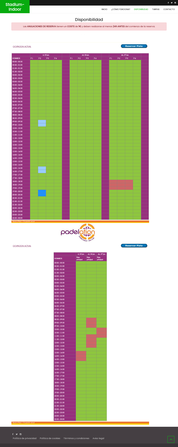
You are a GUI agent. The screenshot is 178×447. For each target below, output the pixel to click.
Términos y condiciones (76, 438)
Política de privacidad (24, 438)
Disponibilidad (141, 9)
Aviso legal (98, 438)
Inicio (104, 9)
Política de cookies (50, 438)
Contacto (169, 9)
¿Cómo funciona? (120, 9)
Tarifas (156, 9)
